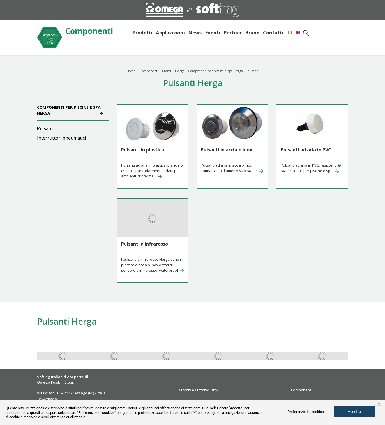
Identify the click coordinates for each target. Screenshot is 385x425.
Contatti (273, 32)
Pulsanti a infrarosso (144, 244)
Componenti (89, 31)
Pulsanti (46, 128)
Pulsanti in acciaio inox (226, 150)
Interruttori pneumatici (61, 138)
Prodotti (142, 32)
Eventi (212, 32)
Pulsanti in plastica (142, 150)
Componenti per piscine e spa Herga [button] (70, 110)
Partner (232, 32)
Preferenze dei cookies (305, 412)
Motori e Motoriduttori (199, 389)
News (195, 32)
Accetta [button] (354, 411)
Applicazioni (170, 32)
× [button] (379, 404)
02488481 (51, 398)
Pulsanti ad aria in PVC (306, 150)
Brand (252, 32)
